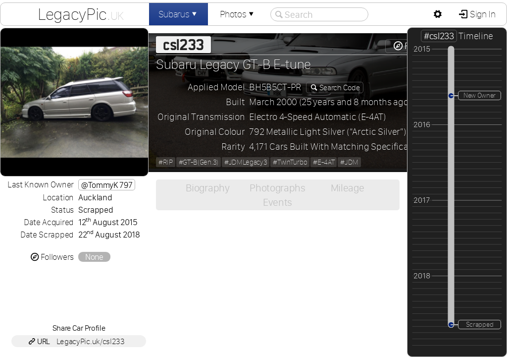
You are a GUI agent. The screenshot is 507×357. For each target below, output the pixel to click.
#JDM (349, 162)
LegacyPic (81, 13)
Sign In (481, 14)
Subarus (178, 14)
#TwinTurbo (290, 162)
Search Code (338, 87)
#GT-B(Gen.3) (198, 162)
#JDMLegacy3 (245, 162)
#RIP (165, 162)
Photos (237, 14)
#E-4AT (323, 162)
